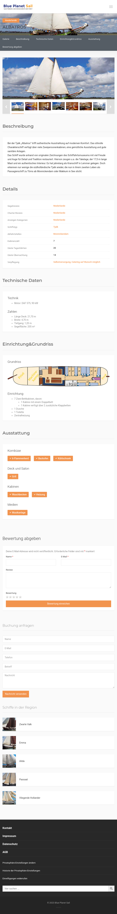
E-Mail (65, 556)
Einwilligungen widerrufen (15, 878)
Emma (22, 742)
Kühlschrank (64, 458)
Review (9, 570)
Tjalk (55, 227)
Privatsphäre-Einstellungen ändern (19, 863)
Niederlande (11, 20)
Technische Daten (44, 39)
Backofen (43, 458)
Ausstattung (94, 39)
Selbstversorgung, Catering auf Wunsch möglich (76, 262)
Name (9, 556)
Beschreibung (22, 39)
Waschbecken (19, 494)
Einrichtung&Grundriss (70, 39)
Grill (14, 476)
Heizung (40, 494)
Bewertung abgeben (12, 47)
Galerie (6, 39)
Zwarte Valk (25, 724)
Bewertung (11, 593)
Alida (21, 761)
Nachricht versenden (15, 694)
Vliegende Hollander (29, 798)
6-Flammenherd (20, 458)
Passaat (23, 779)
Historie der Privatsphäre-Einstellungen (21, 870)
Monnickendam (61, 234)
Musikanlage (18, 512)
